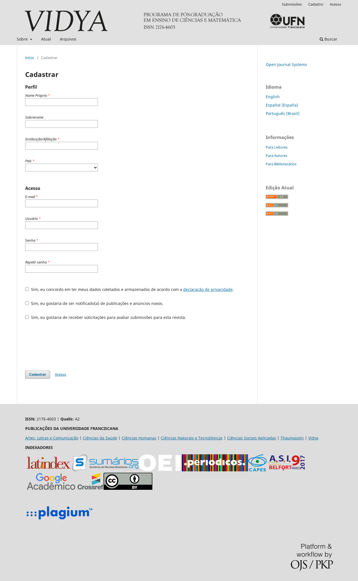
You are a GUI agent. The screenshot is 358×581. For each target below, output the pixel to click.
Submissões (292, 4)
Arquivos (68, 39)
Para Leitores (277, 147)
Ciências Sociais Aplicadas (251, 438)
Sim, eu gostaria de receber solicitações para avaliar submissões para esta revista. (105, 317)
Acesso (335, 4)
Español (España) (282, 105)
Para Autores (276, 155)
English (273, 96)
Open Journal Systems (286, 64)
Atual (46, 39)
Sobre (23, 39)
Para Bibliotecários (281, 163)
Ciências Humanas (139, 438)
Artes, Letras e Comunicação (51, 438)
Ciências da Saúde (100, 438)
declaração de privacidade (208, 289)
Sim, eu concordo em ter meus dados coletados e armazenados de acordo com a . (129, 289)
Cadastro (315, 4)
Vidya (313, 438)
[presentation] (67, 345)
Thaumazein (292, 438)
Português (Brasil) (283, 113)
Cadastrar (37, 374)
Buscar (328, 39)
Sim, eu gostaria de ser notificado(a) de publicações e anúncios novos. (94, 303)
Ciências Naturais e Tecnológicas (192, 438)
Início (29, 57)
